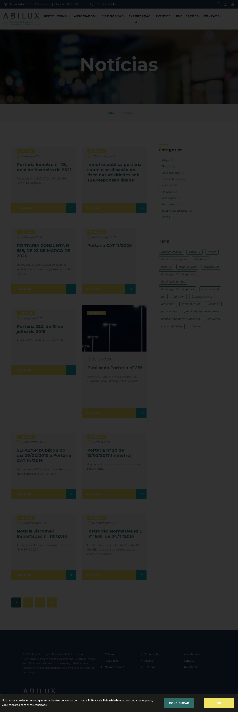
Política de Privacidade (103, 700)
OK (219, 703)
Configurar (179, 703)
